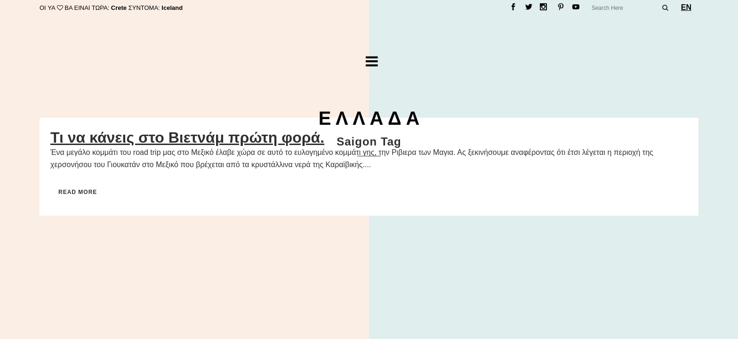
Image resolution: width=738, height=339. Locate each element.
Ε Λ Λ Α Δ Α (369, 118)
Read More (77, 192)
